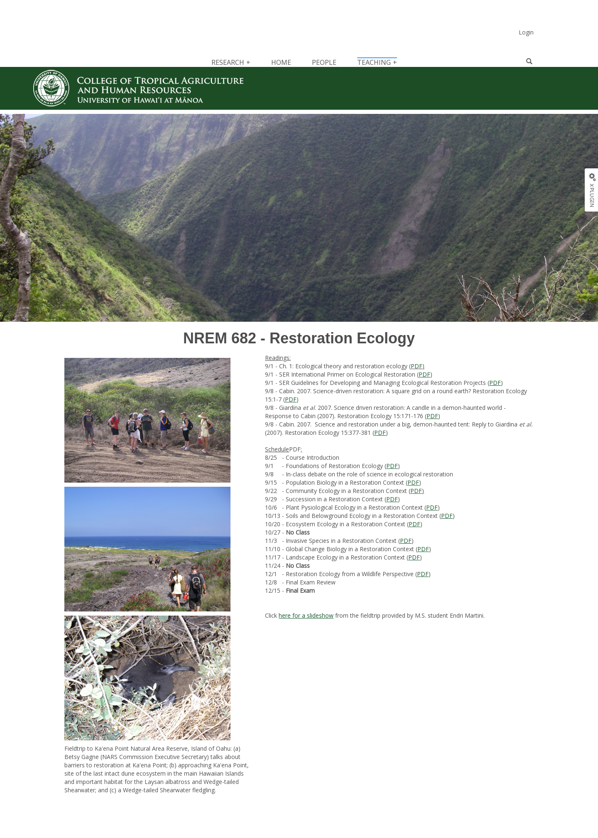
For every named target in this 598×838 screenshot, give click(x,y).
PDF (416, 366)
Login (526, 32)
